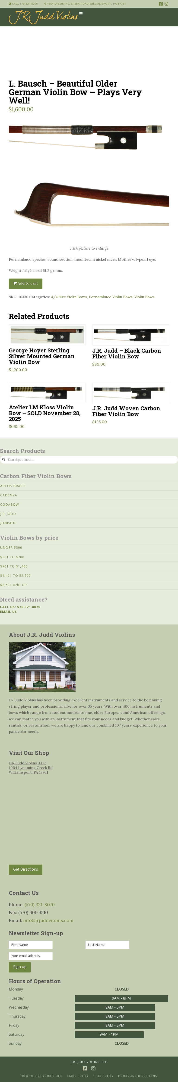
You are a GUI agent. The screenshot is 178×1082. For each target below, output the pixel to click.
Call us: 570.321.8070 (20, 607)
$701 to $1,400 (14, 566)
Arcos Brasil (13, 486)
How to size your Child (41, 1076)
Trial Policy (103, 1076)
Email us (8, 611)
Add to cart (28, 283)
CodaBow (9, 504)
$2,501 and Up (13, 585)
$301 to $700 (12, 557)
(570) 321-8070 (40, 904)
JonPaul (8, 523)
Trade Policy (78, 1076)
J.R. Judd (8, 513)
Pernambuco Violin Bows (111, 297)
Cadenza (8, 495)
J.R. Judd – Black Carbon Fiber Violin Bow (126, 353)
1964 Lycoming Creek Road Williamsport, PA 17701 (85, 3)
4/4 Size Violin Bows (69, 297)
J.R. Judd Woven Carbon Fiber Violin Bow (126, 411)
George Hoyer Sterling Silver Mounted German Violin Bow (42, 356)
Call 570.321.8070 (23, 3)
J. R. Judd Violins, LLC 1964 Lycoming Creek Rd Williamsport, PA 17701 (31, 768)
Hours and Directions (137, 1076)
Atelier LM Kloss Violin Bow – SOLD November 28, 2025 (45, 413)
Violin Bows (144, 297)
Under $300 (11, 547)
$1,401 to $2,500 (15, 575)
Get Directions (25, 869)
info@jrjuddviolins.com (48, 920)
